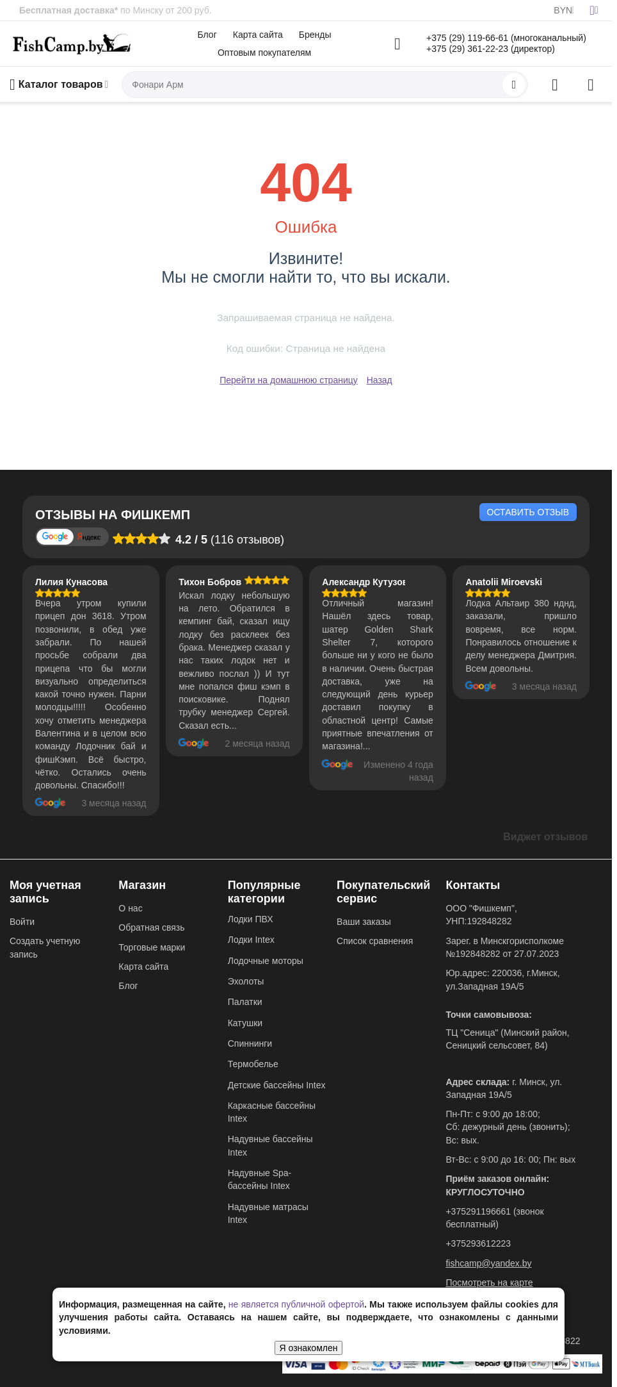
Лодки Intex (251, 939)
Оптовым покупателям (264, 52)
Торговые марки (151, 947)
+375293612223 (478, 1243)
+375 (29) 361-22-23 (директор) (490, 49)
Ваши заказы (364, 922)
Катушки (245, 1023)
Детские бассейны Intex (277, 1085)
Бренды (315, 34)
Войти (22, 922)
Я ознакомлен (309, 1348)
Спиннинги (250, 1043)
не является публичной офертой (296, 1304)
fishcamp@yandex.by (488, 1263)
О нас (130, 908)
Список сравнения (375, 941)
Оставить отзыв (528, 512)
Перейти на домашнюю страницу (289, 380)
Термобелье (253, 1064)
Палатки (245, 1002)
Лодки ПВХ (250, 919)
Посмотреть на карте (489, 1282)
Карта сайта (258, 34)
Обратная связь (151, 927)
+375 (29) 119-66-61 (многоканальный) (506, 38)
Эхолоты (246, 981)
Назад (379, 380)
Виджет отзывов (545, 836)
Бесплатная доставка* (68, 10)
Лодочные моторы (265, 961)
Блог (207, 34)
